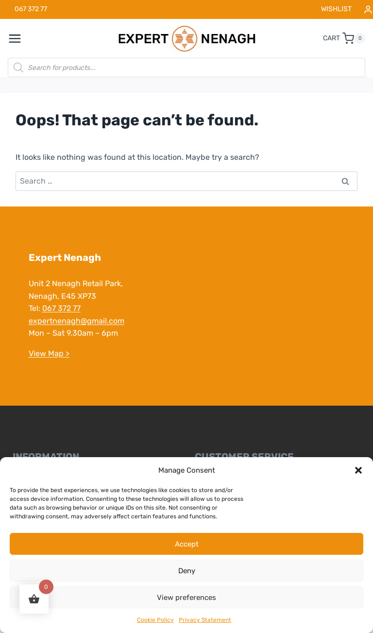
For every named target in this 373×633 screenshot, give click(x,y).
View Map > (48, 353)
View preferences (186, 597)
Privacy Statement (205, 619)
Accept (187, 544)
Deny (186, 570)
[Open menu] (20, 38)
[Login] (368, 9)
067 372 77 (61, 308)
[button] (358, 470)
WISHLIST (336, 9)
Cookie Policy (155, 619)
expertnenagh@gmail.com (76, 320)
